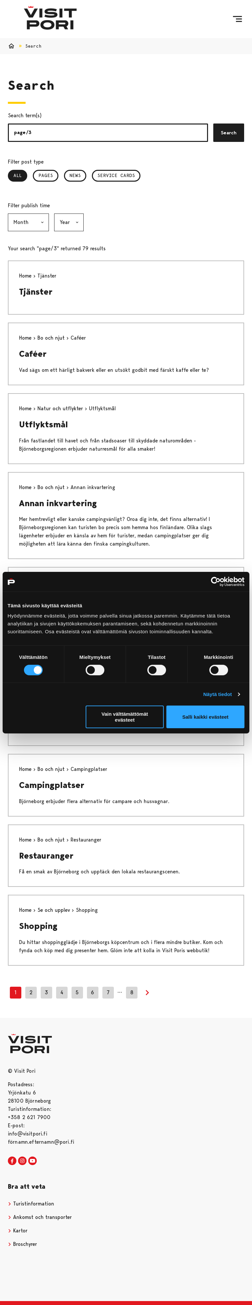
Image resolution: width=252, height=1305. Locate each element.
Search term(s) (25, 115)
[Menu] (237, 19)
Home (26, 276)
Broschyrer (22, 1244)
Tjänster (35, 291)
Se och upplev (54, 910)
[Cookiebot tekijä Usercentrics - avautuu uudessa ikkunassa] (215, 581)
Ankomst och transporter (40, 1217)
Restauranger (46, 855)
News (75, 175)
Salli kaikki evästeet (205, 717)
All (20, 175)
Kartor (18, 1230)
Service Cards (116, 175)
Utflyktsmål (43, 424)
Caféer (33, 354)
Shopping (38, 926)
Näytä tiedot (217, 694)
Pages (45, 175)
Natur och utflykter (61, 408)
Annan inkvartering (58, 503)
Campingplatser (51, 785)
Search (229, 133)
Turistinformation (31, 1204)
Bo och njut (51, 338)
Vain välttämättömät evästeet (124, 716)
